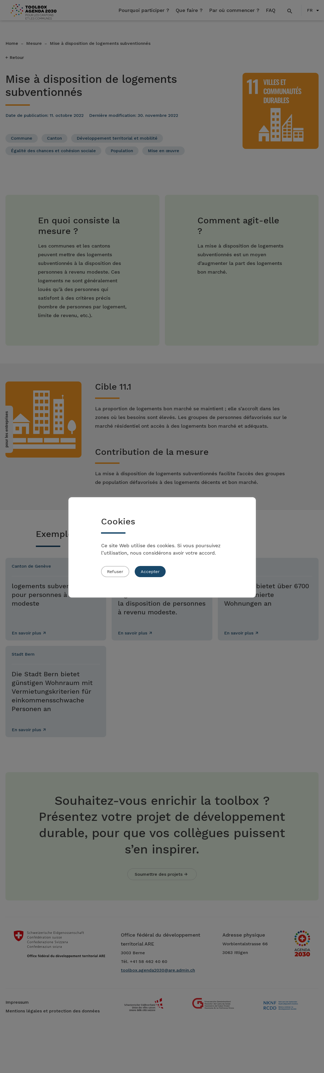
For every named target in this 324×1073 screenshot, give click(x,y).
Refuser (115, 571)
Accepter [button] (150, 571)
